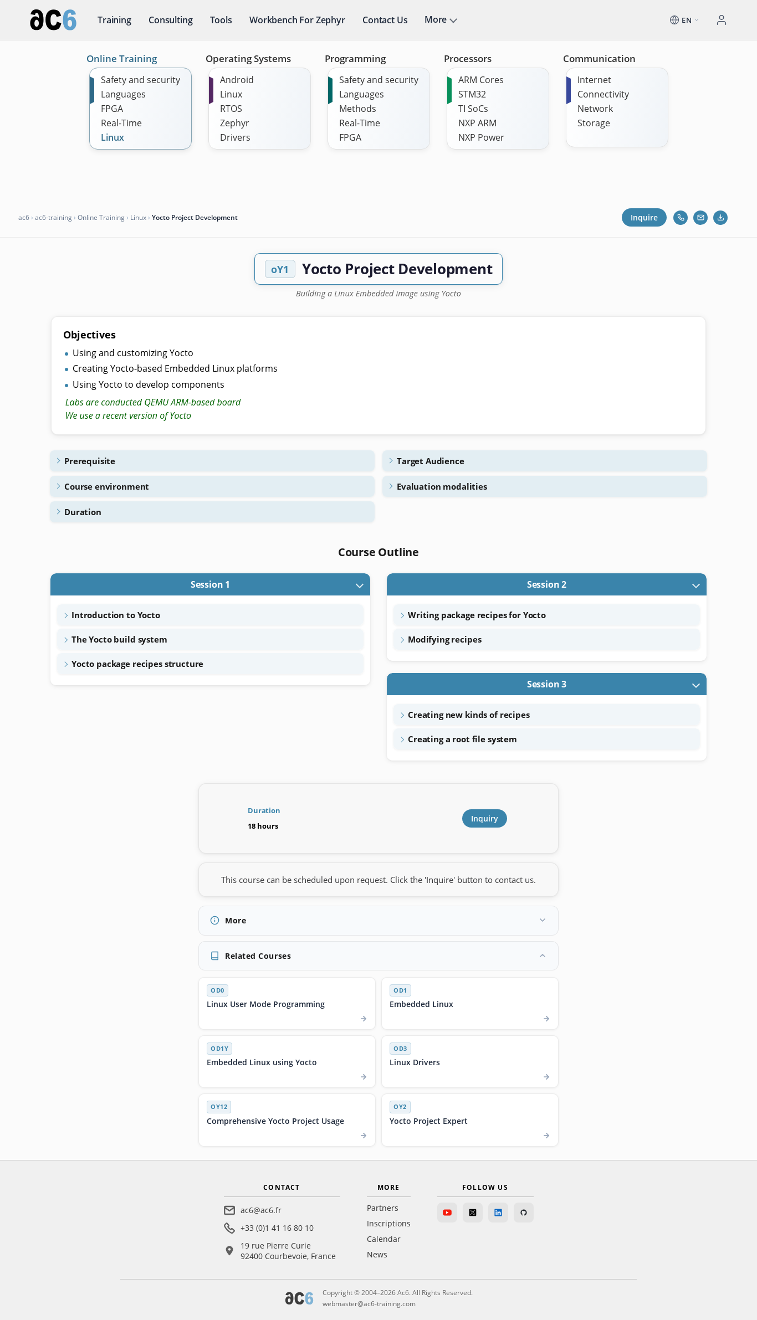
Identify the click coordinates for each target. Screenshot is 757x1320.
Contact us (384, 20)
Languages (123, 94)
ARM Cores (481, 80)
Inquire (644, 217)
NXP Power (481, 137)
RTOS (231, 108)
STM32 (472, 94)
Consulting (170, 20)
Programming (355, 58)
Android (237, 80)
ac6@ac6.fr (261, 1210)
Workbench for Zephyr (297, 20)
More (435, 19)
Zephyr (234, 123)
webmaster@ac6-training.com (369, 1304)
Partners (382, 1208)
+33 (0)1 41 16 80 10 (277, 1228)
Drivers (235, 137)
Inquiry (484, 818)
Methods (357, 108)
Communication (599, 58)
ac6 (23, 217)
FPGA (112, 108)
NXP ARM (477, 123)
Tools (221, 20)
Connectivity (603, 94)
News (377, 1254)
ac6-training (53, 217)
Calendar (384, 1239)
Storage (593, 123)
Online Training (121, 58)
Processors (468, 58)
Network (595, 108)
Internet (594, 80)
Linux (112, 137)
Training (114, 20)
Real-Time (121, 123)
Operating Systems (248, 58)
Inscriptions (389, 1223)
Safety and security (140, 80)
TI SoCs (473, 108)
